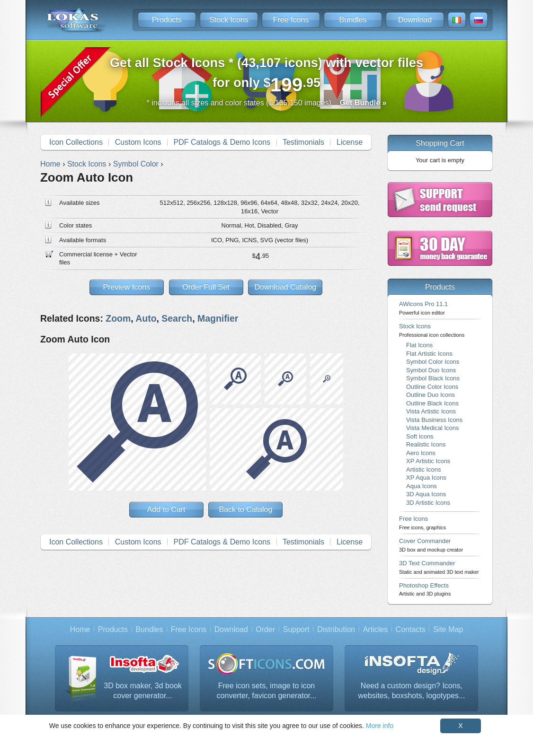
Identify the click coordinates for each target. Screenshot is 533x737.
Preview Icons (126, 287)
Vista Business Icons (434, 419)
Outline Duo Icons (430, 394)
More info (379, 725)
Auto (145, 318)
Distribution (336, 629)
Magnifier (217, 318)
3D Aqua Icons (426, 494)
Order (265, 629)
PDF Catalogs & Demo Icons (222, 142)
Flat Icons (419, 345)
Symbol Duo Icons (431, 370)
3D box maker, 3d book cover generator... (143, 691)
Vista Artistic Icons (431, 411)
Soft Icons (420, 436)
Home (80, 629)
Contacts (411, 629)
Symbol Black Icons (433, 378)
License (350, 142)
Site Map (448, 629)
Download (415, 20)
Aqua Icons (421, 486)
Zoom (118, 318)
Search (176, 318)
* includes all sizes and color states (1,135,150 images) (267, 103)
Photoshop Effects (425, 589)
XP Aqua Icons (426, 477)
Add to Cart (166, 509)
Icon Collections (76, 142)
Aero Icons (420, 452)
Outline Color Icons (432, 386)
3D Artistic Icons (428, 502)
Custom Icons (138, 142)
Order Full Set (206, 287)
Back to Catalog (245, 509)
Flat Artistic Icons (429, 353)
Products (167, 20)
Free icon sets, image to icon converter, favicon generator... (267, 691)
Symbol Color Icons (432, 361)
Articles (375, 629)
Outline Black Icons (432, 403)
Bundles (353, 20)
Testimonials (303, 142)
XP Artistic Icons (428, 461)
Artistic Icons (423, 469)
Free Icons (291, 20)
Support (296, 629)
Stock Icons (229, 20)
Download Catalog (285, 287)
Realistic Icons (426, 444)
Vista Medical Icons (432, 427)
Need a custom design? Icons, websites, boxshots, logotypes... (411, 691)
